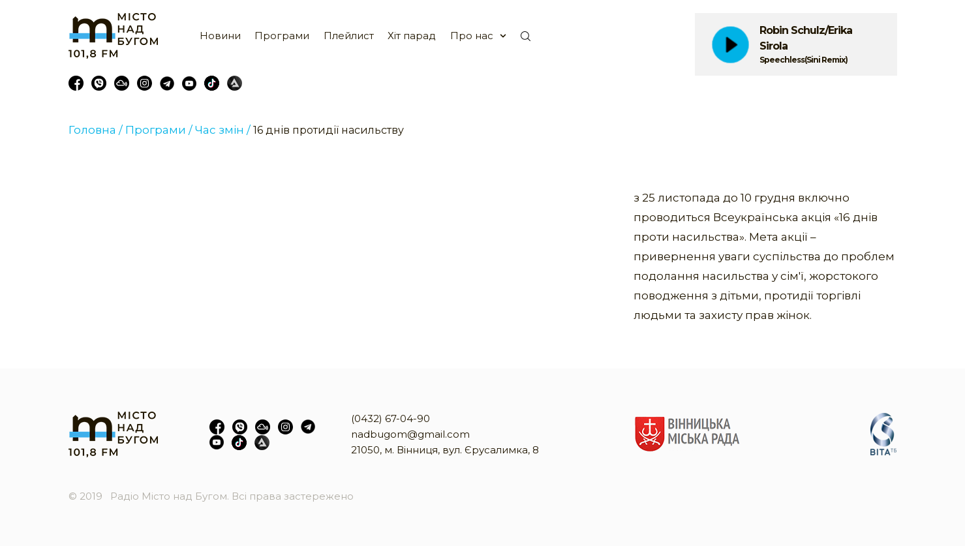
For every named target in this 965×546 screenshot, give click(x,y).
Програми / (158, 129)
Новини (220, 35)
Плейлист (349, 35)
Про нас (471, 35)
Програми (281, 35)
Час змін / (223, 129)
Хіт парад (412, 35)
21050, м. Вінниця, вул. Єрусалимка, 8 (445, 450)
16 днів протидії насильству (328, 130)
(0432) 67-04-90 (390, 418)
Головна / (96, 129)
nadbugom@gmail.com (410, 434)
